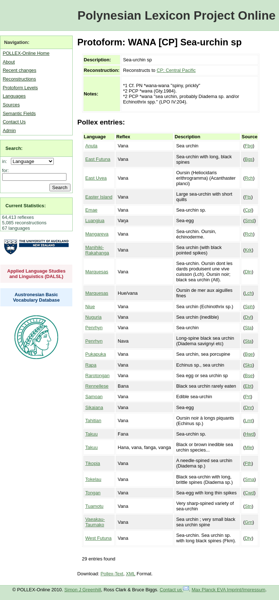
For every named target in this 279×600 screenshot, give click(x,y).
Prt (248, 396)
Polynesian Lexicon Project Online (176, 15)
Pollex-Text (112, 573)
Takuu (91, 434)
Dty (248, 538)
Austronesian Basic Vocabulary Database (36, 297)
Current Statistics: (25, 205)
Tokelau (93, 479)
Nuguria (93, 317)
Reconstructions (19, 79)
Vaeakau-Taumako (95, 522)
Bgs (249, 159)
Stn (248, 506)
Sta (248, 327)
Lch (248, 293)
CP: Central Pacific (176, 70)
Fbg (249, 145)
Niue (90, 306)
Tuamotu (94, 506)
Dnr (248, 407)
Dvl (248, 317)
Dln (248, 271)
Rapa (91, 365)
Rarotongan (97, 375)
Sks (248, 365)
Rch (249, 178)
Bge (249, 354)
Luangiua (95, 220)
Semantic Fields (19, 113)
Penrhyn (94, 327)
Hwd (249, 434)
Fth (248, 463)
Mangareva (97, 234)
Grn (248, 522)
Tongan (93, 492)
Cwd (249, 492)
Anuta (91, 145)
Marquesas (96, 271)
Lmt (248, 420)
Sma (249, 479)
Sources (11, 104)
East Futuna (97, 159)
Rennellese (97, 386)
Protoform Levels (20, 87)
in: (6, 161)
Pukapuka (95, 354)
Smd (249, 220)
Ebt (248, 386)
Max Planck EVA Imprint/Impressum (228, 589)
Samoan (94, 396)
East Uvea (96, 178)
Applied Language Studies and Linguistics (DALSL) (36, 273)
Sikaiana (94, 407)
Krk (248, 250)
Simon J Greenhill (82, 589)
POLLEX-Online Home (26, 53)
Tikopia (92, 463)
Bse (249, 375)
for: (5, 170)
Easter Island (99, 197)
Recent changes (19, 70)
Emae (91, 210)
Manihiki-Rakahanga (97, 250)
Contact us (174, 589)
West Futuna (98, 538)
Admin (9, 130)
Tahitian (93, 420)
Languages (14, 96)
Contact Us (14, 122)
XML (131, 573)
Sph (249, 306)
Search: (14, 148)
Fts (248, 197)
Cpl (248, 210)
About (9, 62)
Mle (248, 447)
